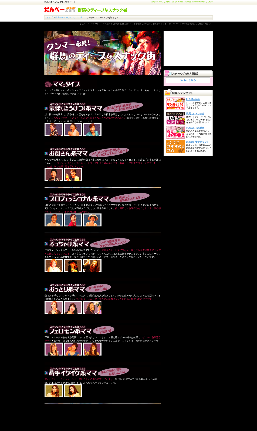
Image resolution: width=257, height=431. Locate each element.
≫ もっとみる (188, 80)
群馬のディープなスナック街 (69, 17)
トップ (49, 17)
